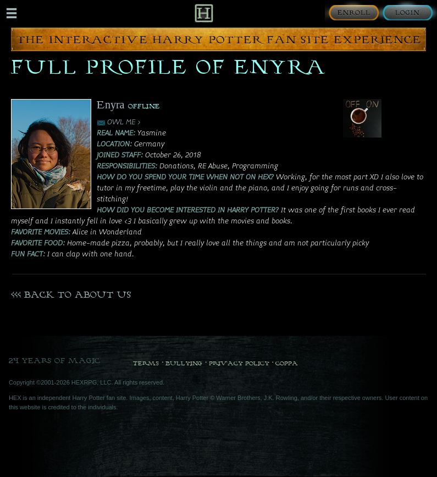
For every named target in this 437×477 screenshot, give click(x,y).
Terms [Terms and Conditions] (146, 363)
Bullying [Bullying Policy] (183, 363)
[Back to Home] (203, 13)
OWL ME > (124, 123)
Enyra (111, 104)
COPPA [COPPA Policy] (286, 363)
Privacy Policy (239, 363)
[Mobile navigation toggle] (11, 13)
